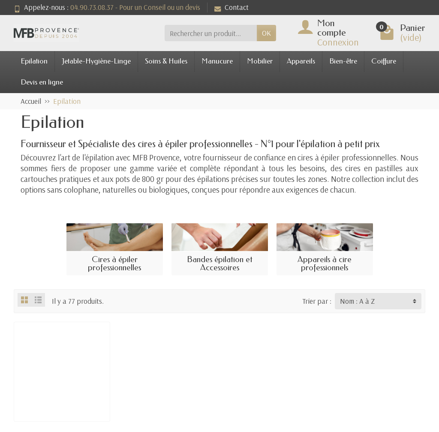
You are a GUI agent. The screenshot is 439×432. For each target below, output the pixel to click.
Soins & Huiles (166, 61)
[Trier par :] (378, 301)
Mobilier (260, 61)
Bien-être (343, 61)
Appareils (301, 61)
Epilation (34, 61)
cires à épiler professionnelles (347, 157)
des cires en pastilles (367, 168)
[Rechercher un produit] (211, 33)
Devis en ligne (42, 82)
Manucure (217, 61)
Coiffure (383, 61)
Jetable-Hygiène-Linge (96, 61)
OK (266, 32)
